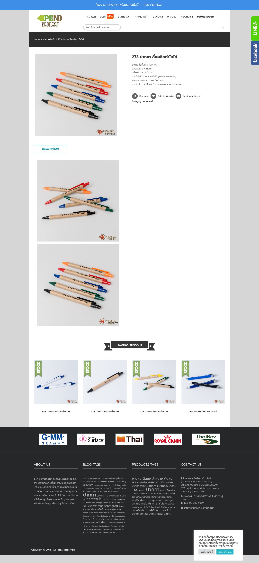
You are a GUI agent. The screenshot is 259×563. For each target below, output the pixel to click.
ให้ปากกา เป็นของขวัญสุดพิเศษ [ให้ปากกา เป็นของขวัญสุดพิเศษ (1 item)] (103, 532)
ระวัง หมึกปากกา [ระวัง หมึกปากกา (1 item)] (107, 519)
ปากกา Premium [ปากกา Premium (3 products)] (168, 490)
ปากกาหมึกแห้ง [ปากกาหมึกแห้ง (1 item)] (110, 509)
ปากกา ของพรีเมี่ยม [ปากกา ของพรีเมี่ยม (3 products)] (141, 493)
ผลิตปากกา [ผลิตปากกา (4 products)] (142, 510)
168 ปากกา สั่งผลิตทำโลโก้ (56, 411)
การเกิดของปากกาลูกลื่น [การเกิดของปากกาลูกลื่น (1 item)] (111, 478)
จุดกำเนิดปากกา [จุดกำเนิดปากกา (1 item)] (89, 488)
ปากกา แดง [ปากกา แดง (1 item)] (112, 512)
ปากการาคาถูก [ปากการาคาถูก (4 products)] (148, 500)
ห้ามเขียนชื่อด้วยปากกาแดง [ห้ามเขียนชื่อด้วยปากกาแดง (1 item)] (108, 526)
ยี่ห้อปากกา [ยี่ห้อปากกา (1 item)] (96, 519)
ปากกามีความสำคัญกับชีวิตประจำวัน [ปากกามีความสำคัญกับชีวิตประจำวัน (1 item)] (99, 502)
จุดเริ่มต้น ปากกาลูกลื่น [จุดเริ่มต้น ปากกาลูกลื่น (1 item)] (103, 488)
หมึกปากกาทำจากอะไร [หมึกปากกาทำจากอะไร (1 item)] (117, 522)
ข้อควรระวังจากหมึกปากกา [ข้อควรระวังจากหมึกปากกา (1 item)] (104, 481)
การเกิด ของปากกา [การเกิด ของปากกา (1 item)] (94, 478)
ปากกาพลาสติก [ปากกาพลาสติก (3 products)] (158, 497)
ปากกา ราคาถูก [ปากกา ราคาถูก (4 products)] (164, 500)
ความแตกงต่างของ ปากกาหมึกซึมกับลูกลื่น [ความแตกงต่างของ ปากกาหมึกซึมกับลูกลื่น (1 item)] (110, 485)
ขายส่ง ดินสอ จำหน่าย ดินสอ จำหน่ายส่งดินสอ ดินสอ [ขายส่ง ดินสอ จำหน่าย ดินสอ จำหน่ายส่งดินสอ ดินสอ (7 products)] (152, 480)
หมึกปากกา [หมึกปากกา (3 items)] (102, 522)
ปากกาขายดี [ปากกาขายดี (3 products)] (156, 493)
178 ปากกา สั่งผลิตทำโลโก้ (154, 411)
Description (50, 149)
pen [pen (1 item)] (84, 478)
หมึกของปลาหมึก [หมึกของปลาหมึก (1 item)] (89, 522)
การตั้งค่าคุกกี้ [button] (206, 551)
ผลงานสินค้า (49, 39)
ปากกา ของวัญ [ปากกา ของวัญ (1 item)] (102, 496)
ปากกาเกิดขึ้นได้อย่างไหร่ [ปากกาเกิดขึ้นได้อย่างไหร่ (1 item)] (98, 512)
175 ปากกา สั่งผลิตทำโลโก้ (105, 411)
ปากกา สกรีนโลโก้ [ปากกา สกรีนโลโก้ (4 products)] (157, 504)
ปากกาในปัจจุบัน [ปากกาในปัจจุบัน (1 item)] (102, 516)
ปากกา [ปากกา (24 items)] (89, 494)
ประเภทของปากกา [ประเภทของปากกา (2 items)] (102, 491)
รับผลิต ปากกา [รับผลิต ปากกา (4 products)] (148, 514)
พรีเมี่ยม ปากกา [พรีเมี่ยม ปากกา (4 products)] (157, 510)
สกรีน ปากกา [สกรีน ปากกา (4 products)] (163, 514)
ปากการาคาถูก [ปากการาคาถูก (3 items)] (96, 506)
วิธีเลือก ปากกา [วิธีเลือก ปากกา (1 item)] (119, 519)
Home (37, 39)
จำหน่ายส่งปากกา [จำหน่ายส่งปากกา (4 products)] (166, 486)
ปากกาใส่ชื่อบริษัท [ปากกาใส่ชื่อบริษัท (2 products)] (161, 507)
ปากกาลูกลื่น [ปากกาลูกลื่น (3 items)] (111, 506)
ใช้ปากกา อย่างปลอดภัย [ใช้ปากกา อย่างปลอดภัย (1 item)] (112, 529)
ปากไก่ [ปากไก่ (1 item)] (111, 516)
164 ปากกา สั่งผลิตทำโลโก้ (203, 411)
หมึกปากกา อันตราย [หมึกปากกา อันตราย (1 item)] (90, 526)
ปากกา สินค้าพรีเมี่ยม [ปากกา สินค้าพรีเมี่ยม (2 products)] (146, 507)
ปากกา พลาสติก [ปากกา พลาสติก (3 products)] (143, 497)
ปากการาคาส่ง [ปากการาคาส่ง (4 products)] (139, 504)
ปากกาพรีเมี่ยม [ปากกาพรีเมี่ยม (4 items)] (94, 499)
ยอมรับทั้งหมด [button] (225, 551)
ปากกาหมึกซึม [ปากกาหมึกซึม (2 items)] (97, 509)
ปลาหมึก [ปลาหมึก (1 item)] (114, 491)
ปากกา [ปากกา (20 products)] (152, 489)
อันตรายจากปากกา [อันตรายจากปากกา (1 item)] (95, 529)
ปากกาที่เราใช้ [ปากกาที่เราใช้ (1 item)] (114, 496)
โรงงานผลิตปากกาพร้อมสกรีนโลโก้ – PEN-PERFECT (129, 4)
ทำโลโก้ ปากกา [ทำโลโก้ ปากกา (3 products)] (138, 490)
